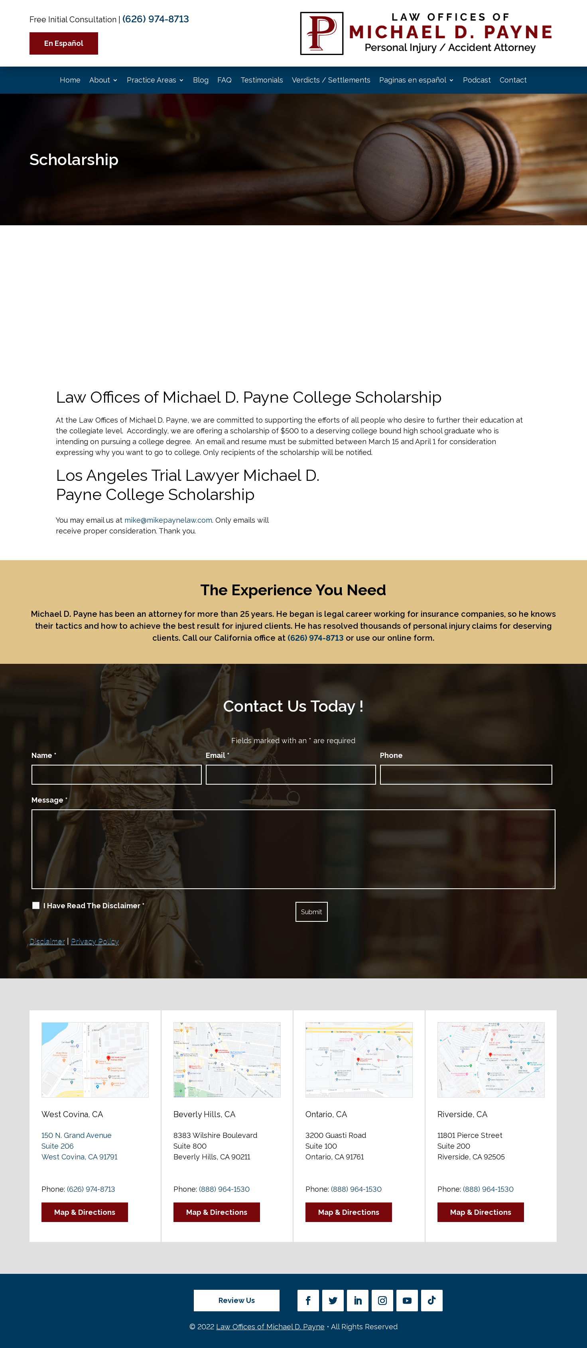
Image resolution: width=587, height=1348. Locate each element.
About (99, 80)
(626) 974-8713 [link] (155, 19)
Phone (391, 755)
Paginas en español (412, 80)
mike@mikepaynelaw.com (168, 520)
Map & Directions (84, 1212)
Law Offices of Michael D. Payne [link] (270, 1326)
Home (70, 80)
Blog (201, 80)
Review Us (237, 1300)
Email (218, 755)
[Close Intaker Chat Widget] (560, 1093)
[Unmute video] (445, 1093)
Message (50, 800)
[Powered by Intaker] (519, 1331)
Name (44, 755)
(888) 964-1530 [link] (224, 1189)
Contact (513, 80)
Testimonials (261, 80)
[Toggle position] (544, 1093)
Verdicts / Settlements (331, 80)
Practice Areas (151, 80)
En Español (63, 43)
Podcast (477, 80)
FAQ (224, 80)
